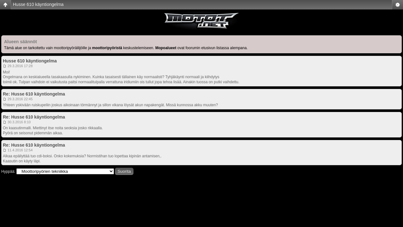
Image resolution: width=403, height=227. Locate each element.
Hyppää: (8, 171)
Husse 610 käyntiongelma (38, 4)
